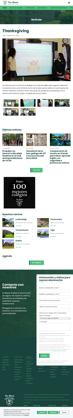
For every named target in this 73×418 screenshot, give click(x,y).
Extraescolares (42, 8)
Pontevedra (5, 362)
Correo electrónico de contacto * (54, 302)
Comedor (52, 374)
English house (42, 371)
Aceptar (38, 412)
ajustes (8, 415)
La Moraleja (5, 360)
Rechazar (50, 412)
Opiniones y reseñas (15, 8)
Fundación (17, 369)
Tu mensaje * (54, 326)
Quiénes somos (18, 360)
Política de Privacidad (59, 351)
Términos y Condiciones (52, 362)
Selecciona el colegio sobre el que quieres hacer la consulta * (54, 315)
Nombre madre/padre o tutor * (54, 289)
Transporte (53, 377)
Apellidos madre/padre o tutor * (54, 295)
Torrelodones (5, 364)
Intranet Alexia (66, 372)
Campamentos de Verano (58, 8)
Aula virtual (65, 374)
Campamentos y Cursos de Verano (54, 369)
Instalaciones (29, 8)
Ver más (36, 170)
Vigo (4, 8)
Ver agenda (36, 263)
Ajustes (63, 412)
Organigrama (18, 367)
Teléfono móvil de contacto (54, 308)
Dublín (4, 369)
